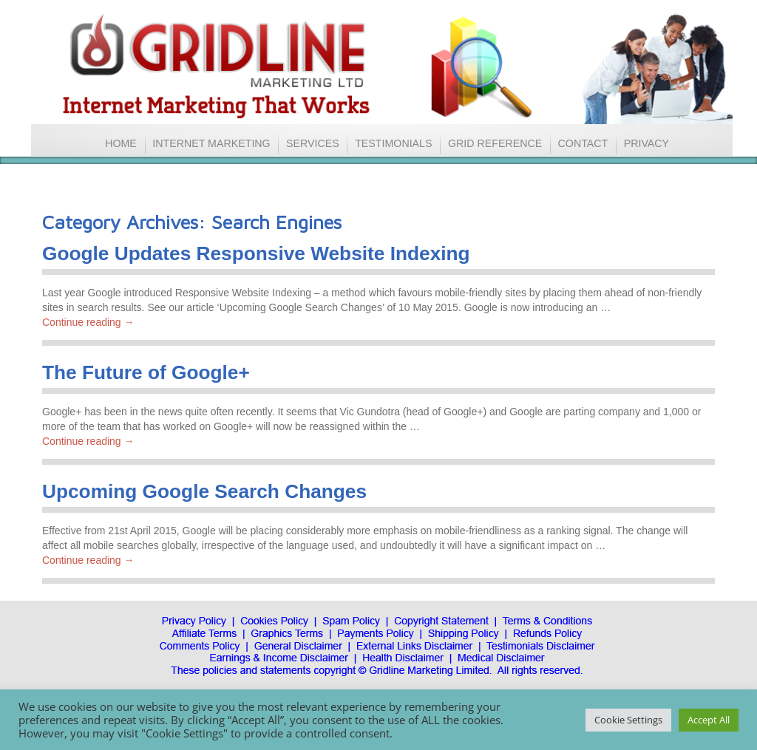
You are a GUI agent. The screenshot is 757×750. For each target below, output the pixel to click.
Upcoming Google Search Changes (204, 491)
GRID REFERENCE (495, 143)
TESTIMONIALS (393, 143)
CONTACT (583, 143)
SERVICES (316, 143)
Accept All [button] (709, 719)
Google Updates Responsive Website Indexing (256, 253)
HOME (121, 143)
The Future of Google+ (146, 372)
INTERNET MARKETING (211, 143)
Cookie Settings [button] (628, 719)
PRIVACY (646, 143)
